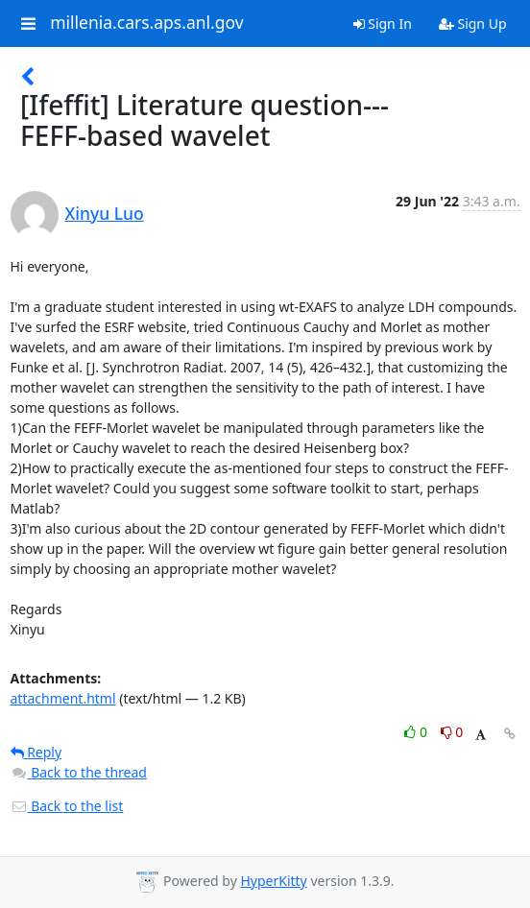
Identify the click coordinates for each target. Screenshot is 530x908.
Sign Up (473, 23)
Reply (36, 752)
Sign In (382, 23)
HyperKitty (273, 881)
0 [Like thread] (417, 732)
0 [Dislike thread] (452, 732)
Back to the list (67, 806)
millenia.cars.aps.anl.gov (147, 23)
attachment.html (63, 698)
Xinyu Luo (104, 213)
